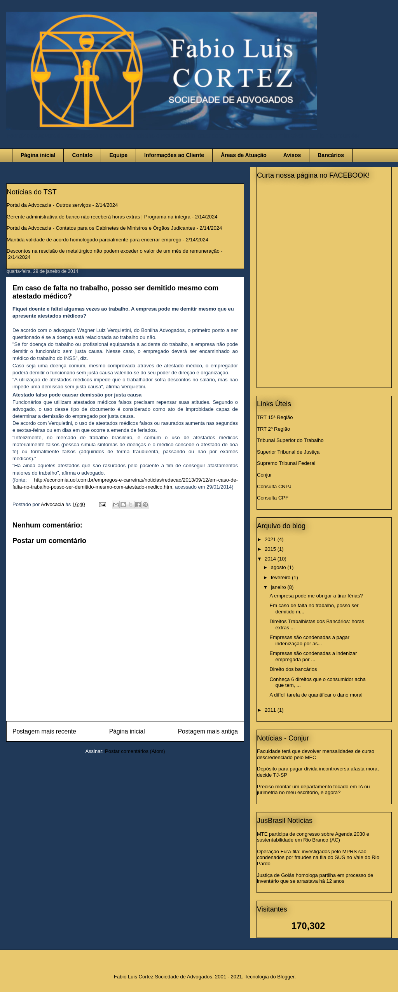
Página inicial (38, 155)
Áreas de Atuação (244, 155)
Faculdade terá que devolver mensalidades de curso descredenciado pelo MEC (315, 754)
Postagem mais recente (44, 731)
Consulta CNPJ (274, 486)
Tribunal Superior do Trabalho (290, 440)
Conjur (264, 475)
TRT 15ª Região (275, 417)
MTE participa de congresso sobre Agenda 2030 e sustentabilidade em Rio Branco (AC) (313, 837)
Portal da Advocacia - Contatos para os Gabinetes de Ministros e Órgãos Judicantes (101, 228)
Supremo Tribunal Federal (286, 463)
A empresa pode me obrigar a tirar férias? (316, 596)
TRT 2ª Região (273, 429)
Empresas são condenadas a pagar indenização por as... (309, 640)
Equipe (118, 155)
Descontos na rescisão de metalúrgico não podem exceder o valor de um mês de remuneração (113, 251)
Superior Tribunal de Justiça (288, 452)
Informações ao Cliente (174, 155)
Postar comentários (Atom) (135, 751)
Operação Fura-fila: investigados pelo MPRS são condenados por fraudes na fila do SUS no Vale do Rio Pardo (318, 857)
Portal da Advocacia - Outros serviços (49, 205)
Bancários (331, 155)
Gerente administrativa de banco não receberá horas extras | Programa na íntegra (98, 217)
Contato (82, 155)
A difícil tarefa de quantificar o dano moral (315, 695)
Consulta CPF (272, 498)
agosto (279, 567)
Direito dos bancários (293, 669)
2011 (271, 710)
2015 (271, 549)
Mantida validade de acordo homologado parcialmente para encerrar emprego (94, 240)
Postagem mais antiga (208, 731)
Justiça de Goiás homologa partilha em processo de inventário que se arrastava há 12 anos (315, 878)
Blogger (285, 977)
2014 (271, 559)
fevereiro (281, 577)
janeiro (279, 587)
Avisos (292, 155)
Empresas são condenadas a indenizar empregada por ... (313, 656)
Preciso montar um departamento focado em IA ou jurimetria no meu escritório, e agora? (313, 790)
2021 (271, 539)
